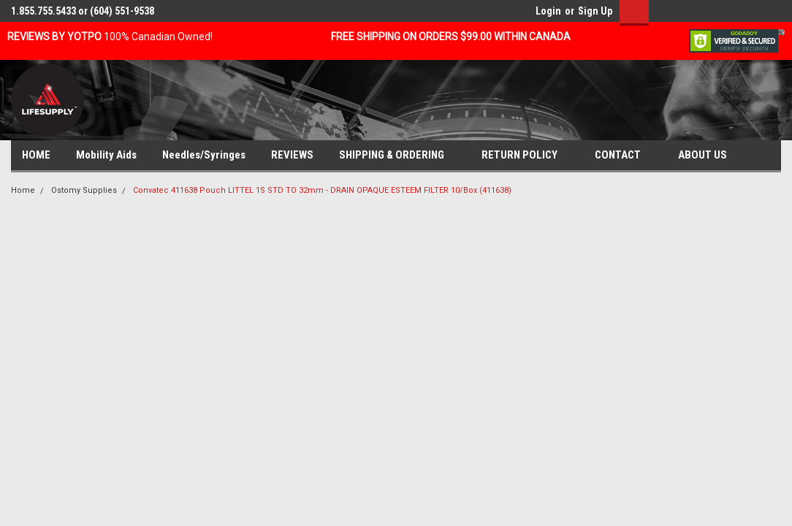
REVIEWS (292, 154)
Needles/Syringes (203, 154)
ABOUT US (708, 155)
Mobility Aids (106, 154)
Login (548, 11)
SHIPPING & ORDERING (397, 155)
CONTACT (623, 155)
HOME (36, 154)
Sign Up (595, 11)
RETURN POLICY (525, 155)
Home (23, 190)
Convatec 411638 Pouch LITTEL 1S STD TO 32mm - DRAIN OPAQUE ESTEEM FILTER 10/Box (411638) (322, 190)
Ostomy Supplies (84, 190)
